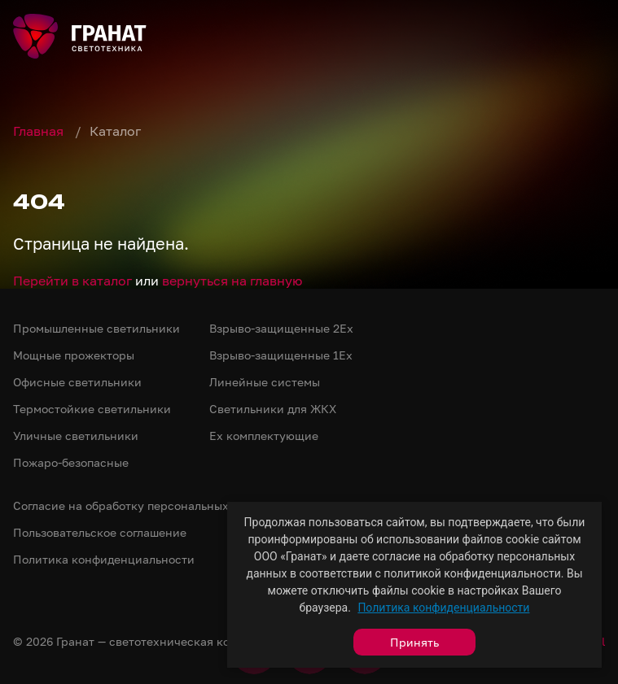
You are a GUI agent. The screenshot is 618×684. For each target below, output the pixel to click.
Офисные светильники (77, 382)
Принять (414, 642)
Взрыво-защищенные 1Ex (281, 355)
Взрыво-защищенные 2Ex (281, 328)
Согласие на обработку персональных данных (143, 505)
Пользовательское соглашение (99, 532)
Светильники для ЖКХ (272, 409)
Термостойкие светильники (92, 409)
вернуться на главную (232, 280)
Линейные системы (264, 382)
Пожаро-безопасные (71, 462)
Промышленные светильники (96, 328)
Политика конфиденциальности (443, 607)
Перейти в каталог (72, 280)
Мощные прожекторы (73, 355)
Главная (40, 131)
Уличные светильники (75, 435)
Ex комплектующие (263, 435)
